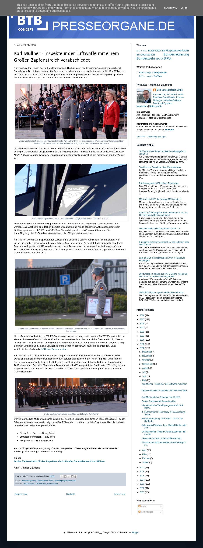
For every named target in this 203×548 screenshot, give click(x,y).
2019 (142, 344)
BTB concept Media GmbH (170, 90)
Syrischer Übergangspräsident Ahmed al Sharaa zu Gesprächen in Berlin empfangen (163, 213)
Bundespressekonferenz (175, 50)
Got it (184, 8)
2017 (142, 467)
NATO (159, 58)
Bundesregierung (29, 481)
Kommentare (145, 512)
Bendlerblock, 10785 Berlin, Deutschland (41, 484)
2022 (142, 332)
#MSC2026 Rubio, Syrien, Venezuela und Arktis (161, 292)
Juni (144, 376)
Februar (146, 458)
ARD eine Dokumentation (54, 349)
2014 (142, 480)
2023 (142, 327)
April (144, 450)
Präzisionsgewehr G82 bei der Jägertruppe (159, 183)
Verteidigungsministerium (65, 481)
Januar (145, 462)
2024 (142, 323)
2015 (142, 475)
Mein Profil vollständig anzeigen (151, 136)
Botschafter (154, 50)
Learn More (170, 8)
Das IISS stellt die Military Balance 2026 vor (159, 228)
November (147, 356)
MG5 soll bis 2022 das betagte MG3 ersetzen (160, 199)
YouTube (169, 129)
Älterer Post (119, 494)
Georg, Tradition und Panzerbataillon (159, 401)
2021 (142, 336)
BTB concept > (153, 72)
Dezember (147, 352)
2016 (142, 471)
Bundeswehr (42, 481)
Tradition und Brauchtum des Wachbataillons (160, 167)
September (147, 364)
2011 (142, 492)
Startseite (70, 494)
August (145, 368)
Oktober (146, 360)
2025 (142, 319)
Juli (144, 372)
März (145, 454)
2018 (142, 348)
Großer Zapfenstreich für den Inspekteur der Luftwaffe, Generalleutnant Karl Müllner (59, 461)
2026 (142, 315)
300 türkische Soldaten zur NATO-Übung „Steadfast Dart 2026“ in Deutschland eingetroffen (163, 275)
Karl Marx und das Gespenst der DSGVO (161, 397)
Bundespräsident (145, 54)
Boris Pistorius (142, 51)
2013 (142, 484)
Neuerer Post (21, 494)
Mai (144, 380)
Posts (142, 506)
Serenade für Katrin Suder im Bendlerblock (162, 438)
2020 (142, 340)
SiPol (51, 481)
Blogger (135, 532)
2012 (142, 488)
